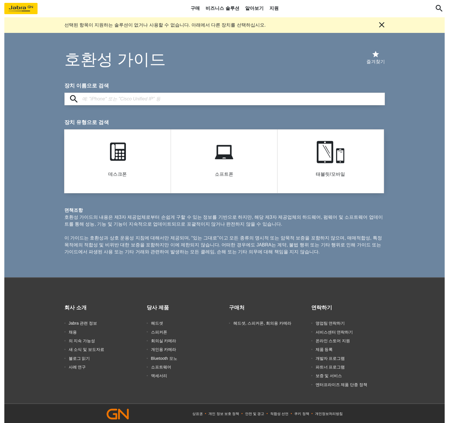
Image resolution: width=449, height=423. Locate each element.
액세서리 (159, 375)
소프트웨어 (161, 366)
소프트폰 (224, 174)
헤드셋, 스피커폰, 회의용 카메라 (262, 323)
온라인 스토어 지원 (333, 340)
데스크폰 (117, 174)
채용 (73, 332)
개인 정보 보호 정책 (223, 413)
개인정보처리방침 (329, 413)
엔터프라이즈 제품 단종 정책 (342, 383)
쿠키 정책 (301, 413)
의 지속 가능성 (82, 340)
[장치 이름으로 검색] (224, 99)
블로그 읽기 (79, 357)
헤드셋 (157, 323)
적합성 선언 (279, 413)
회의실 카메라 (163, 340)
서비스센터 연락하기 (334, 332)
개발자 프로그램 (330, 357)
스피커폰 (159, 332)
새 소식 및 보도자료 (87, 349)
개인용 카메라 (163, 349)
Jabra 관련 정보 (83, 323)
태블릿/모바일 (330, 174)
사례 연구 (77, 366)
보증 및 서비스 (329, 375)
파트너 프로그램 (330, 366)
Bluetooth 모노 (164, 357)
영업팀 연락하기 (330, 323)
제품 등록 (324, 349)
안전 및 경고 (254, 413)
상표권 (197, 413)
